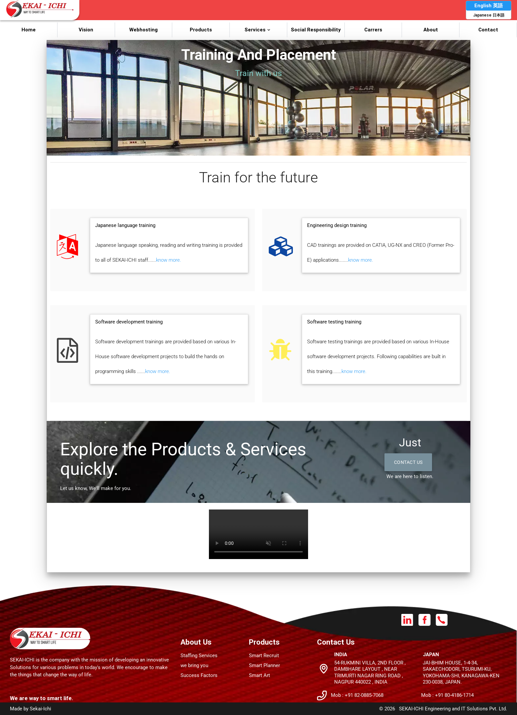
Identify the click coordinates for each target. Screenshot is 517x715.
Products (201, 29)
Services (258, 29)
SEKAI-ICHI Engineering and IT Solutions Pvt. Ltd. (453, 709)
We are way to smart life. (41, 698)
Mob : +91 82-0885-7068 (357, 695)
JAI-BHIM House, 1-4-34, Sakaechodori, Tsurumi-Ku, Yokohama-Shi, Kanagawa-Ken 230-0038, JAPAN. (461, 672)
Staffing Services (199, 656)
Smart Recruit (264, 656)
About (430, 29)
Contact (488, 29)
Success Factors (199, 675)
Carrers (373, 29)
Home (28, 29)
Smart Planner (264, 665)
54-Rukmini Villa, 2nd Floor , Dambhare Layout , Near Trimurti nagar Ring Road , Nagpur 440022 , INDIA (370, 672)
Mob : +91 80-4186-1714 (447, 695)
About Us (196, 642)
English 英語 (488, 5)
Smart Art (259, 675)
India (340, 654)
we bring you (194, 665)
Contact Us (410, 463)
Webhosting (143, 29)
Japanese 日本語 (488, 15)
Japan (431, 654)
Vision (86, 29)
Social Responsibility (316, 29)
